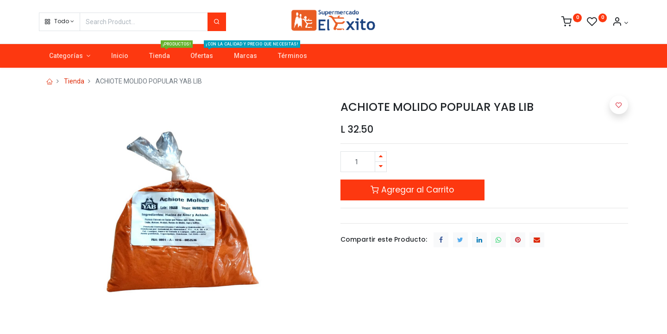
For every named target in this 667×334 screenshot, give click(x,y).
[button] (59, 22)
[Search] (217, 22)
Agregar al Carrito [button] (412, 189)
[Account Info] (620, 22)
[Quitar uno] (380, 167)
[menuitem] (119, 56)
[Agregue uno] (380, 156)
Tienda (74, 81)
